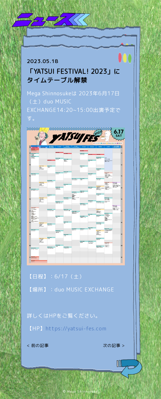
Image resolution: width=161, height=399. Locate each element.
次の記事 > (114, 345)
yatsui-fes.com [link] (76, 328)
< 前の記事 (38, 345)
